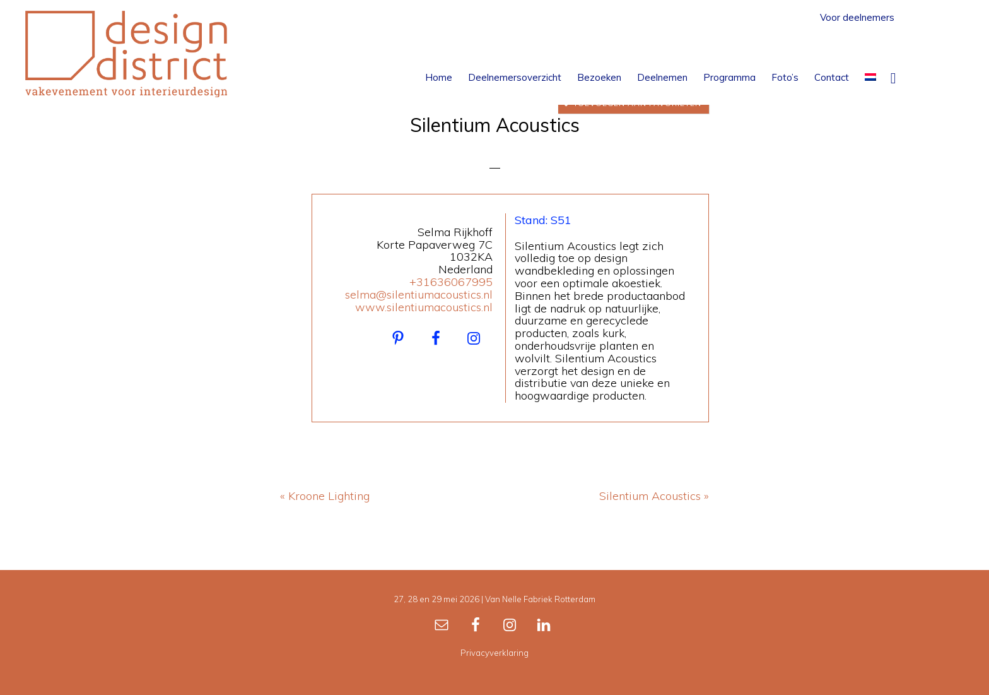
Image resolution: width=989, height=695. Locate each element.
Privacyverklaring (494, 653)
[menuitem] (870, 77)
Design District (126, 53)
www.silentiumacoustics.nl (424, 307)
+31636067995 (451, 282)
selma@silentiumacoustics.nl (419, 294)
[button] (893, 77)
